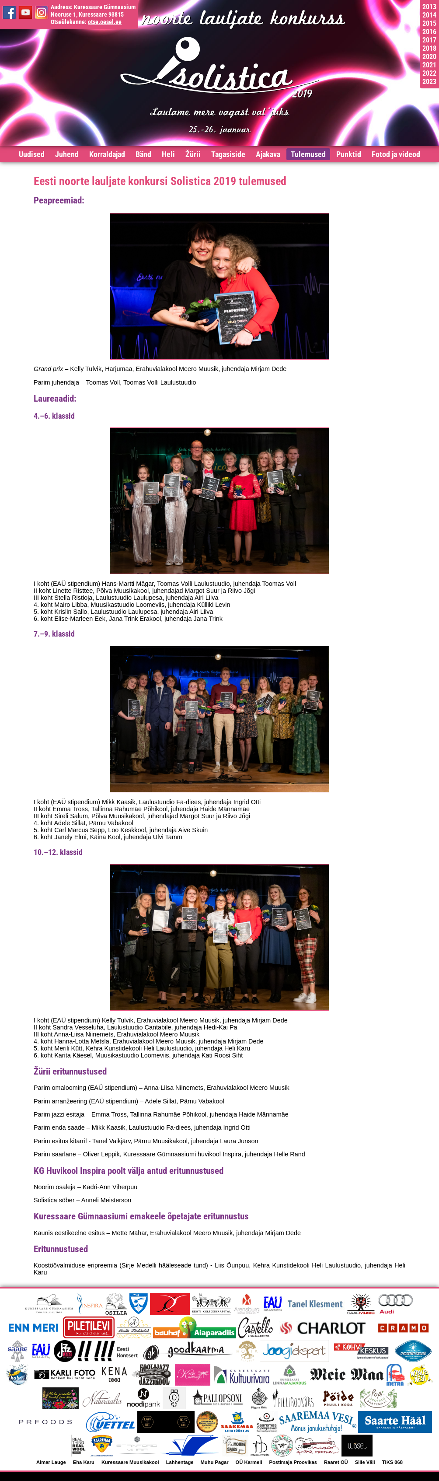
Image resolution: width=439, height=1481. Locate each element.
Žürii (193, 154)
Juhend (67, 154)
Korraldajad (107, 154)
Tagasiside (228, 154)
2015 (429, 23)
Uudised (32, 154)
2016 (429, 32)
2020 (429, 57)
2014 (429, 15)
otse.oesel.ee (105, 22)
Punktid (348, 154)
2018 (429, 48)
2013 (429, 7)
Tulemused (308, 154)
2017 (429, 40)
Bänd (143, 154)
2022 (429, 73)
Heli (168, 154)
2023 (429, 81)
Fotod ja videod (396, 154)
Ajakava (268, 154)
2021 (429, 65)
